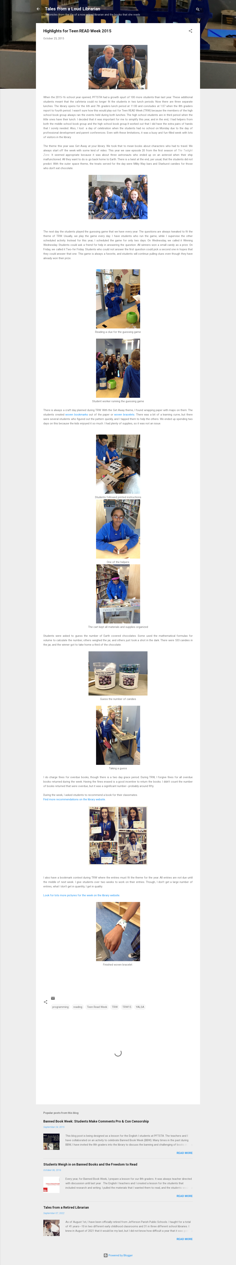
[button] (190, 31)
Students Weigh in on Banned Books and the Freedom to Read (90, 1164)
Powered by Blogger (118, 1255)
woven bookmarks (76, 414)
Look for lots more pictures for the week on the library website (81, 895)
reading (77, 1007)
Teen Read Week (97, 1007)
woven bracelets (124, 414)
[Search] (198, 10)
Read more (185, 1153)
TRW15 (126, 1007)
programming (60, 1007)
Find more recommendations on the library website (74, 799)
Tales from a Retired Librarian (66, 1207)
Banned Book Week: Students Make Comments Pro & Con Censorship (96, 1121)
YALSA (140, 1007)
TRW (115, 1007)
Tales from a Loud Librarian (72, 8)
